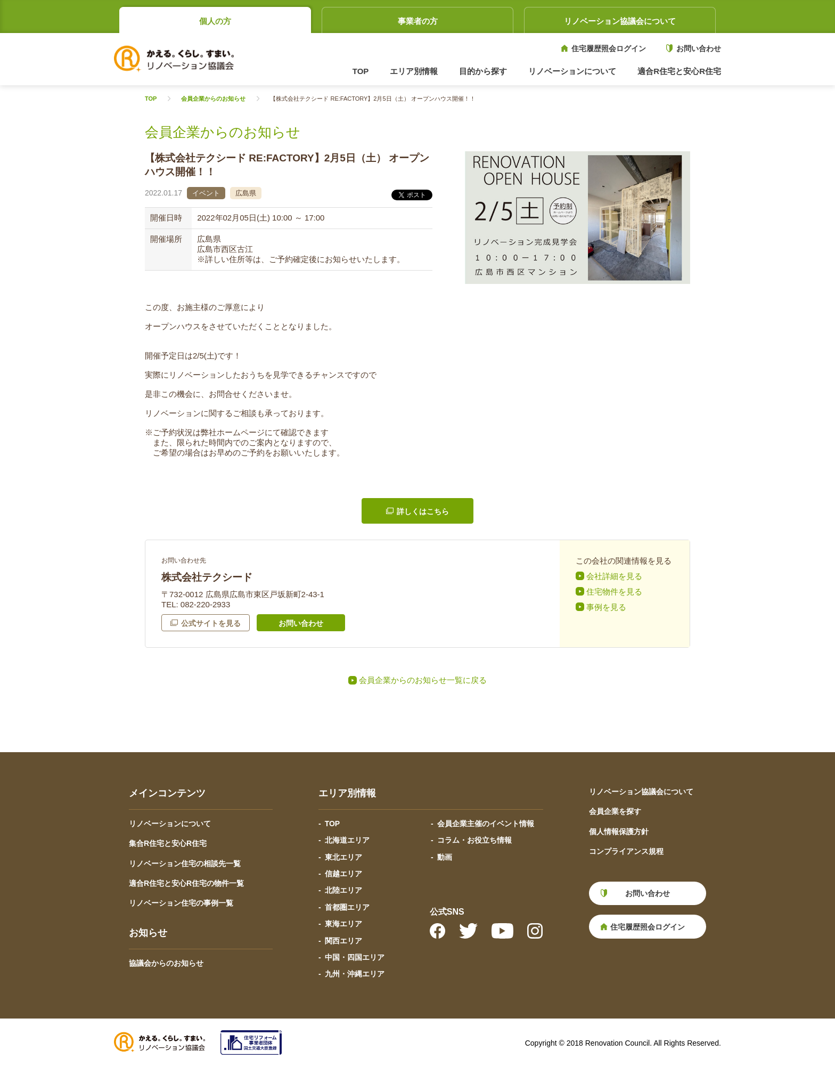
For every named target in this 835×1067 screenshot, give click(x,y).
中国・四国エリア (354, 957)
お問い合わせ (698, 48)
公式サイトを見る (211, 623)
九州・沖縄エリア (354, 974)
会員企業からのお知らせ (213, 99)
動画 (444, 857)
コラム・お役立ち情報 (474, 840)
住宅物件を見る (614, 591)
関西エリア (343, 940)
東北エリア (343, 857)
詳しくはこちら (423, 511)
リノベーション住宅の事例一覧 (181, 903)
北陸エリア (343, 890)
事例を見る (606, 607)
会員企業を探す (615, 811)
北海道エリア (347, 840)
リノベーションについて (170, 823)
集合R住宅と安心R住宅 (168, 843)
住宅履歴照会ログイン (608, 48)
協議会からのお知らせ (166, 963)
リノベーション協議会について (620, 21)
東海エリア (343, 923)
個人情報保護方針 (619, 831)
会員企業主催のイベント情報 (485, 823)
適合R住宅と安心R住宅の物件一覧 (186, 883)
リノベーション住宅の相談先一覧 (185, 863)
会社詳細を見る (614, 576)
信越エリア (343, 873)
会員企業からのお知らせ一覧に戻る (423, 680)
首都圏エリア (347, 907)
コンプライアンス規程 (626, 851)
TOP (361, 71)
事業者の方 (418, 21)
